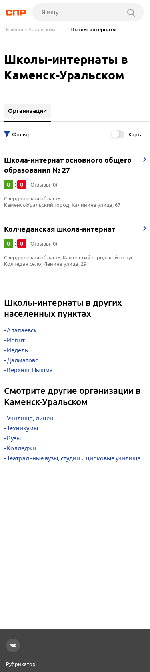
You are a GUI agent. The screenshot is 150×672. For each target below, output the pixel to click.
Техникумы (22, 428)
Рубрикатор (21, 664)
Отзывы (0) (43, 184)
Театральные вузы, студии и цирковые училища (74, 458)
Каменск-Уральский (30, 29)
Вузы (14, 438)
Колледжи (21, 448)
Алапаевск (22, 330)
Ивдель (17, 350)
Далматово (23, 360)
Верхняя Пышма (30, 370)
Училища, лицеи (30, 418)
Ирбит (16, 340)
